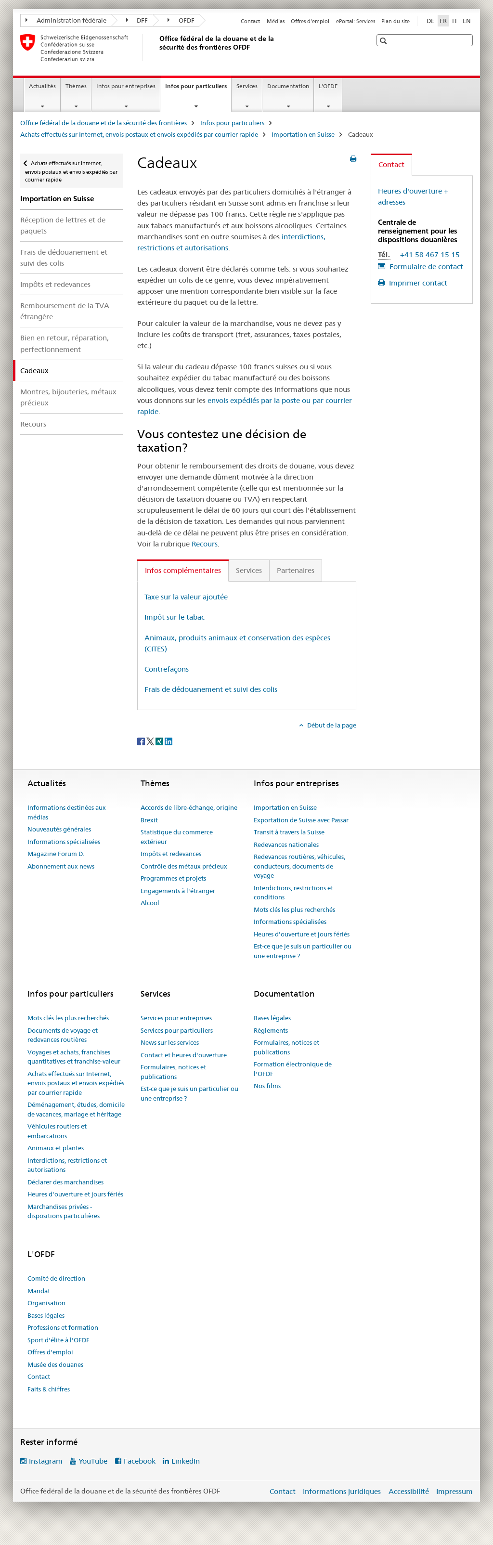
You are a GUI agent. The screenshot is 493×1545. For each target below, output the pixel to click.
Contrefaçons (166, 669)
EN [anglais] (467, 21)
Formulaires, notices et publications (173, 1071)
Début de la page (331, 725)
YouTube (92, 1461)
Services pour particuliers (177, 1030)
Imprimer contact (417, 282)
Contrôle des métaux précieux (184, 866)
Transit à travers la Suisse (289, 832)
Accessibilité (409, 1491)
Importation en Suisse (303, 134)
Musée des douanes (55, 1364)
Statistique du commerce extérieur (177, 836)
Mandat (38, 1291)
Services (247, 86)
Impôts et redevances (55, 284)
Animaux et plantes (55, 1148)
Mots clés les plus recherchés (294, 909)
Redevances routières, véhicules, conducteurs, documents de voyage (299, 866)
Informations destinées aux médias (66, 812)
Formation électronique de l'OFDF (293, 1069)
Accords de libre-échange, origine (189, 807)
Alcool (150, 903)
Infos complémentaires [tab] (183, 570)
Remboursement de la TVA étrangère (64, 311)
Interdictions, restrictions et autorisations (67, 1165)
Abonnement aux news (60, 866)
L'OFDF (328, 86)
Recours (33, 423)
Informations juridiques (342, 1491)
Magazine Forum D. (55, 853)
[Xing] (160, 741)
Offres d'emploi (310, 21)
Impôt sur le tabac (174, 617)
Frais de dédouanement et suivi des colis (63, 257)
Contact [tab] (391, 164)
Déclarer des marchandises (65, 1182)
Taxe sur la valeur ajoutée (186, 596)
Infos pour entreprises (126, 86)
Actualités (42, 86)
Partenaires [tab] (295, 570)
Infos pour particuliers (198, 89)
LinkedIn (185, 1461)
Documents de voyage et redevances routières (62, 1035)
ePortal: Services (355, 21)
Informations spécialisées (63, 841)
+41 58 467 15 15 (430, 254)
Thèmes (76, 86)
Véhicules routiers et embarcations (57, 1131)
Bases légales (272, 1018)
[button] (384, 41)
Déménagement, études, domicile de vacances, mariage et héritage (76, 1109)
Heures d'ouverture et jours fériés (302, 934)
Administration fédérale (66, 20)
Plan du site (395, 21)
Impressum (454, 1491)
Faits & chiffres (48, 1389)
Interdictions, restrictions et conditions (293, 892)
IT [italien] (454, 21)
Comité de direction (56, 1278)
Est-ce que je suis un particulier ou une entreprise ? (302, 951)
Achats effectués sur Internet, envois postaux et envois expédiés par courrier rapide (139, 134)
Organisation (46, 1303)
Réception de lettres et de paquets (62, 225)
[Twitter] (151, 741)
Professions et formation (62, 1327)
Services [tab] (249, 570)
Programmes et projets (173, 878)
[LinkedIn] (168, 741)
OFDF (181, 20)
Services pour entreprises (176, 1018)
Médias (276, 21)
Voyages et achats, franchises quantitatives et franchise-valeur (73, 1056)
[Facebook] (141, 741)
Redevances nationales (286, 844)
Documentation (288, 86)
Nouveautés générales (59, 829)
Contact (250, 21)
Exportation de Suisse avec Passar (301, 820)
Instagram (46, 1461)
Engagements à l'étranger (178, 891)
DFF (137, 20)
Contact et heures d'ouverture (184, 1055)
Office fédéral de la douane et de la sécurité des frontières (103, 123)
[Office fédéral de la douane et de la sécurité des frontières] (157, 47)
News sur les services (170, 1042)
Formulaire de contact (425, 266)
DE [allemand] (430, 21)
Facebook (140, 1461)
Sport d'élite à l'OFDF (58, 1340)
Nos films (267, 1086)
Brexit (149, 820)
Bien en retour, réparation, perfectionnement (64, 343)
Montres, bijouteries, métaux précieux (68, 397)
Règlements (271, 1030)
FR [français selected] (443, 21)
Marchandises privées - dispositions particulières (63, 1211)
